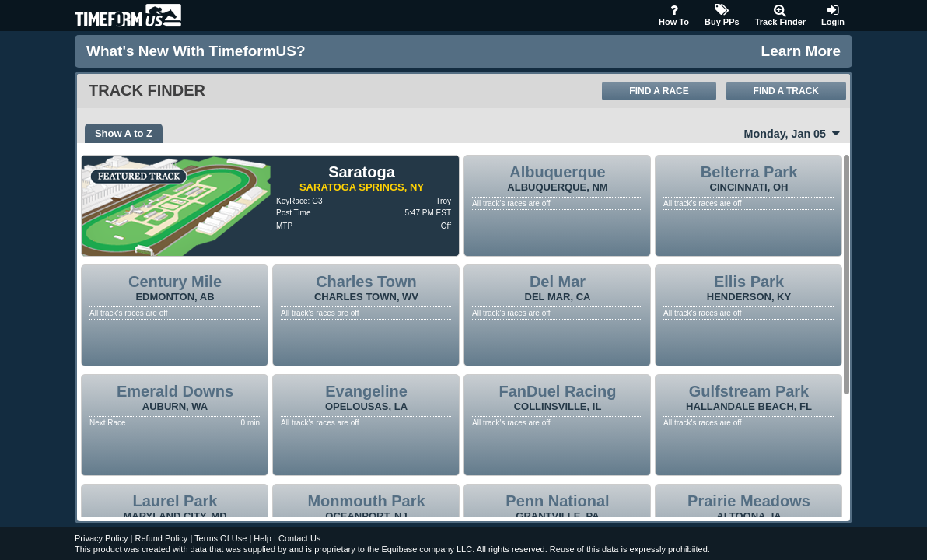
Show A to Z (123, 133)
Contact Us (299, 538)
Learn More (801, 51)
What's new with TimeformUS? (196, 51)
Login (833, 15)
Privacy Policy (101, 538)
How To (674, 15)
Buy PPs (722, 15)
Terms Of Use (220, 538)
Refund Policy (161, 538)
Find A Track (786, 91)
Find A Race (658, 91)
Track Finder (780, 15)
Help (262, 538)
